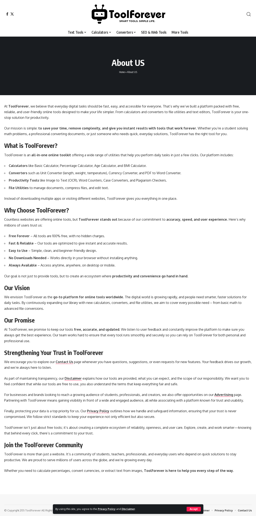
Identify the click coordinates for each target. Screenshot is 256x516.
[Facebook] (7, 14)
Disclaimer (129, 509)
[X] (12, 14)
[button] (193, 509)
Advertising (223, 395)
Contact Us (65, 362)
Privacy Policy (107, 509)
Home (122, 72)
